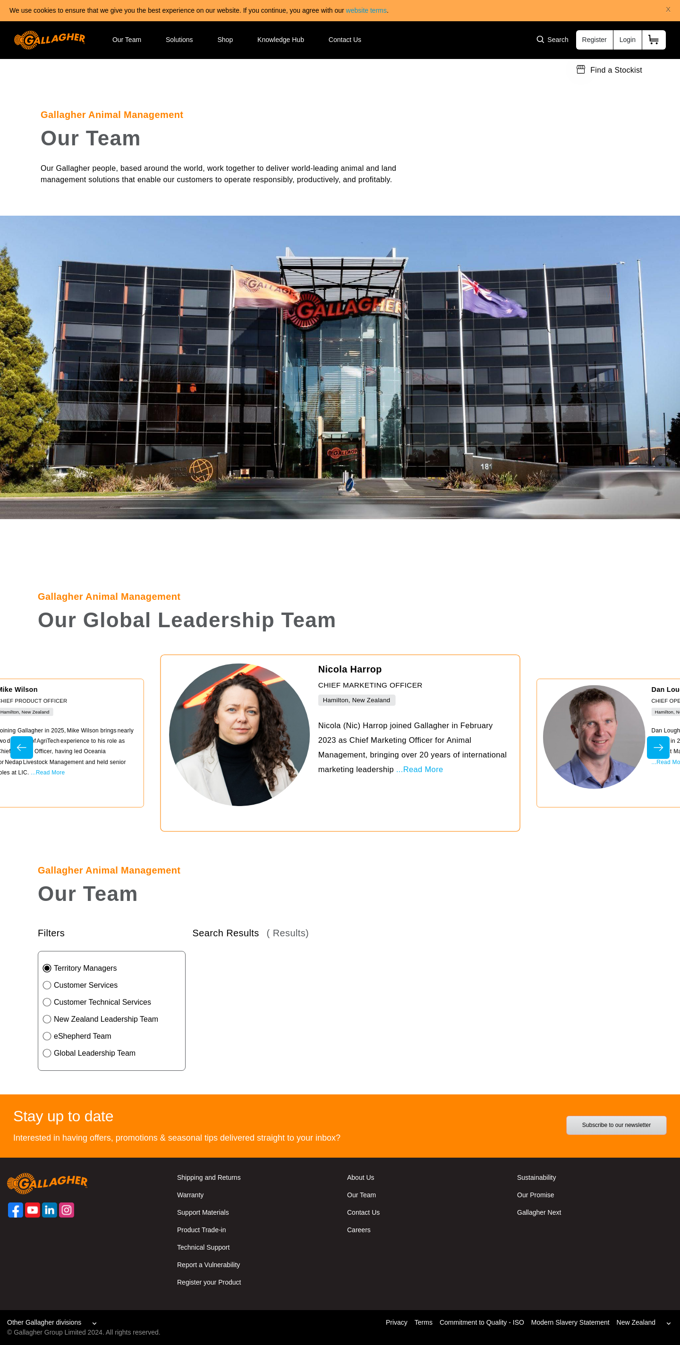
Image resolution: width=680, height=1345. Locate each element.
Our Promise (535, 1195)
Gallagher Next (539, 1212)
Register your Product (209, 1282)
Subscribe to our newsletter (616, 1125)
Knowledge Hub (280, 39)
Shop (225, 39)
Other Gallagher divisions (44, 1322)
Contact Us (345, 39)
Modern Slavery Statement (570, 1322)
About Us (360, 1177)
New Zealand (636, 1322)
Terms (424, 1322)
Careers (359, 1230)
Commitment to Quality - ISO (482, 1322)
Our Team (126, 39)
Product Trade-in (201, 1230)
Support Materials (203, 1212)
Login (628, 39)
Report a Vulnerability (208, 1265)
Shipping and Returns (209, 1177)
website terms (366, 10)
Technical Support (203, 1247)
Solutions (179, 39)
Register (594, 39)
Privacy (397, 1322)
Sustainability (536, 1177)
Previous (21, 747)
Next (658, 747)
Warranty (190, 1195)
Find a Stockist (616, 70)
